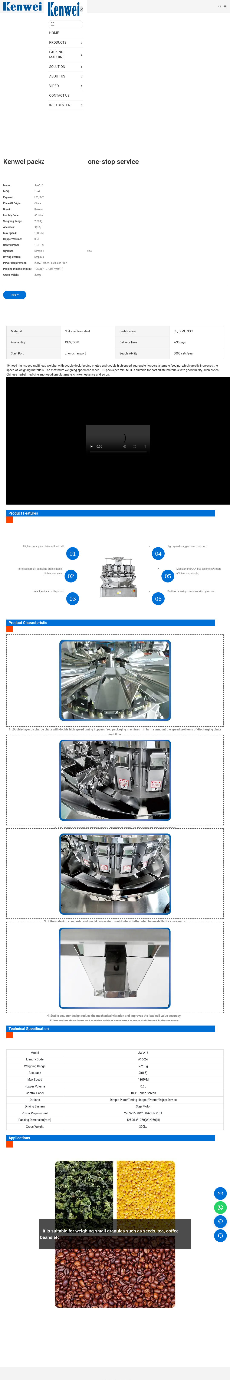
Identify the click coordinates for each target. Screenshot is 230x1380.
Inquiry (15, 294)
